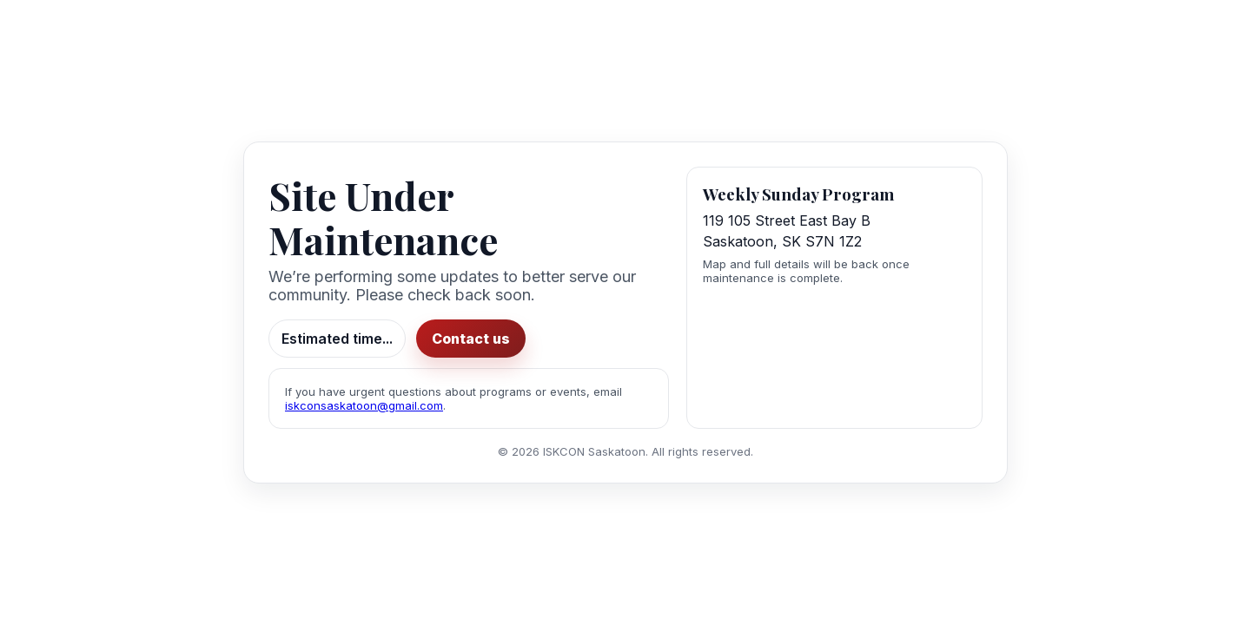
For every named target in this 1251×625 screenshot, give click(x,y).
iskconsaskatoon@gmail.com (364, 405)
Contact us (467, 338)
